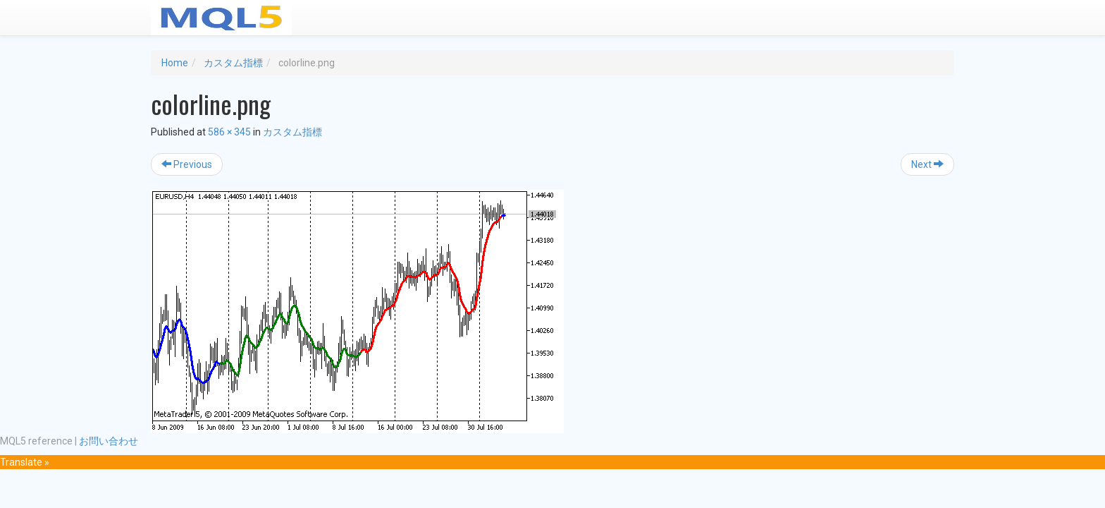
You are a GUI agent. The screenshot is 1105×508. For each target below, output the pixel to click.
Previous (186, 164)
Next (927, 164)
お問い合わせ (108, 441)
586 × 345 (229, 132)
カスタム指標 (233, 62)
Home (174, 62)
